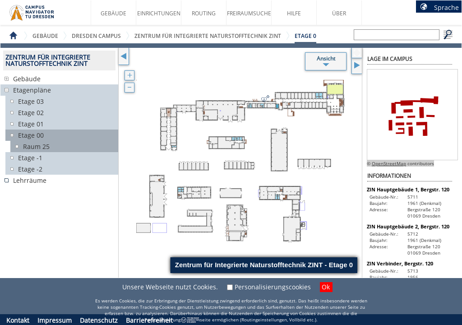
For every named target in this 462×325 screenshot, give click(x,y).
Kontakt (17, 320)
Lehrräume (29, 180)
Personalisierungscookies (273, 287)
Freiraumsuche (249, 13)
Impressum (54, 320)
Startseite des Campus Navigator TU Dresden (41, 16)
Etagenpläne (32, 90)
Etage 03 (31, 101)
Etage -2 (30, 169)
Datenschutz (99, 320)
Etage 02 (31, 112)
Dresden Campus (96, 36)
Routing (204, 13)
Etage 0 (305, 36)
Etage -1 (30, 157)
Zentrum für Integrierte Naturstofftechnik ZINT (207, 36)
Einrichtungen (158, 13)
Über (339, 13)
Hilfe (294, 13)
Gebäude (113, 13)
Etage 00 (31, 135)
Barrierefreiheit (149, 320)
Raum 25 (36, 146)
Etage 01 (31, 124)
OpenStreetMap (389, 163)
